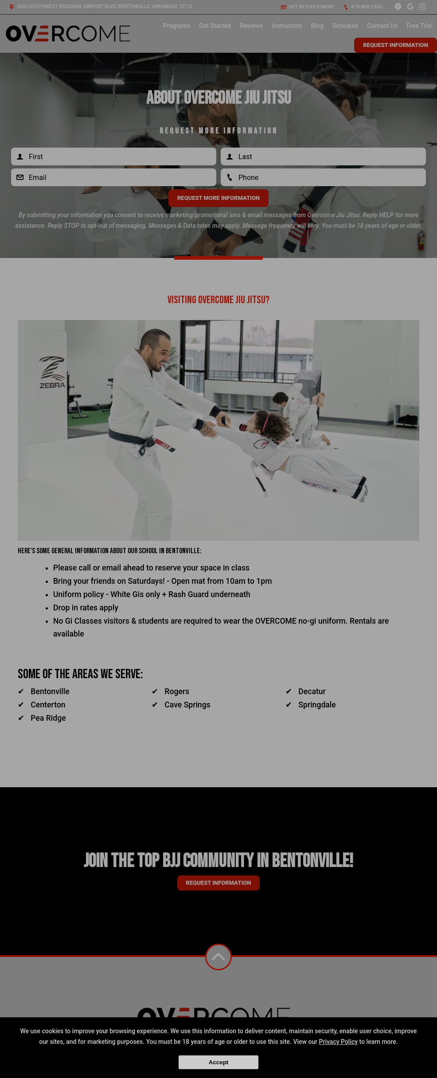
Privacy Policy (338, 1041)
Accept (218, 1062)
